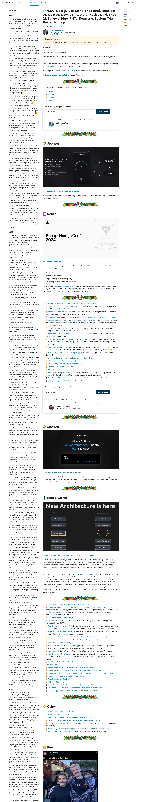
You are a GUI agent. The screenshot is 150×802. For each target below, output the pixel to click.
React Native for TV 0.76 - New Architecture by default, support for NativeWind (76, 670)
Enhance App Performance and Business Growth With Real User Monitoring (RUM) (77, 637)
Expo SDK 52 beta (54, 645)
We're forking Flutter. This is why (59, 643)
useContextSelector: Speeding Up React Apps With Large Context (71, 358)
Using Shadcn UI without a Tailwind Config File (64, 339)
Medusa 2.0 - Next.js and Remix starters (62, 373)
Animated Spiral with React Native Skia (61, 631)
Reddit (50, 100)
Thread (43, 3)
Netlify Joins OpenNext (56, 312)
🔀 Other (126, 22)
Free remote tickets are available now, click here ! (100, 317)
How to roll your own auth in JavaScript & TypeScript (66, 352)
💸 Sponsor (126, 11)
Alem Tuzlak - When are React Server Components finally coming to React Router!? (77, 378)
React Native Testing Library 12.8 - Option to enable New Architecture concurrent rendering (80, 673)
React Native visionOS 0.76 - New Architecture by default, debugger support (75, 667)
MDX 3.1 (51, 370)
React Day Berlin (54, 317)
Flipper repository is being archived (60, 618)
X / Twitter (51, 95)
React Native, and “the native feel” (60, 626)
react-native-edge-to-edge (55, 612)
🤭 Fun (125, 25)
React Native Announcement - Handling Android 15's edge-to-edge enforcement (76, 607)
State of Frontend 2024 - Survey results (62, 711)
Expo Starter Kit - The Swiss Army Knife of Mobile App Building (70, 604)
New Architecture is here (85, 574)
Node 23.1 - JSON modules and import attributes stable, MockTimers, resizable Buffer (78, 729)
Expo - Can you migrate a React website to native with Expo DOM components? (76, 685)
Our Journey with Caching (66, 286)
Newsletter (34, 3)
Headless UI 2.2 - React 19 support (60, 367)
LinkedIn (51, 98)
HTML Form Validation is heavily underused (63, 334)
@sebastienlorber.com (51, 66)
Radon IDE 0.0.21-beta (56, 682)
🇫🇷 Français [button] (120, 3)
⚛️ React (125, 14)
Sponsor (51, 3)
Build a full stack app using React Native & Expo (61, 191)
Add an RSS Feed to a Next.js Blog (60, 347)
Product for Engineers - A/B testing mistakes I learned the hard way (72, 303)
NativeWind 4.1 (53, 651)
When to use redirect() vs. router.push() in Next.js (65, 361)
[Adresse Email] (70, 111)
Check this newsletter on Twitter (57, 75)
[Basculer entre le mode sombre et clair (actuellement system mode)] (128, 2)
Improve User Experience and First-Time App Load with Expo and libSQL (73, 640)
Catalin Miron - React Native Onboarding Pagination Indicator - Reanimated (75, 688)
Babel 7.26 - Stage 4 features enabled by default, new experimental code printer (76, 720)
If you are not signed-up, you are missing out (73, 119)
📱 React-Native (127, 19)
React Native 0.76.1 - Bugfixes (58, 679)
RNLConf (51, 621)
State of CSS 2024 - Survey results (60, 714)
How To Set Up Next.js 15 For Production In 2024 (65, 364)
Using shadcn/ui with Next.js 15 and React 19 (64, 306)
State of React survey (67, 71)
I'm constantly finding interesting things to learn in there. (73, 401)
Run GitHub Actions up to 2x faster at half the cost (62, 472)
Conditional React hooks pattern (59, 328)
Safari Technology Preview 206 (59, 731)
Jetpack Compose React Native (59, 654)
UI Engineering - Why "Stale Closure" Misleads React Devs (68, 381)
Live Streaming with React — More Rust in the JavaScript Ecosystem (72, 320)
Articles (25, 3)
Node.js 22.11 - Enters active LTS (59, 723)
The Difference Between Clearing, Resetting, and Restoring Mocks (71, 717)
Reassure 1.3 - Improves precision (66, 676)
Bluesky (50, 92)
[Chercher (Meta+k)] (139, 3)
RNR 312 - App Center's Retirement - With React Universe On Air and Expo (74, 691)
